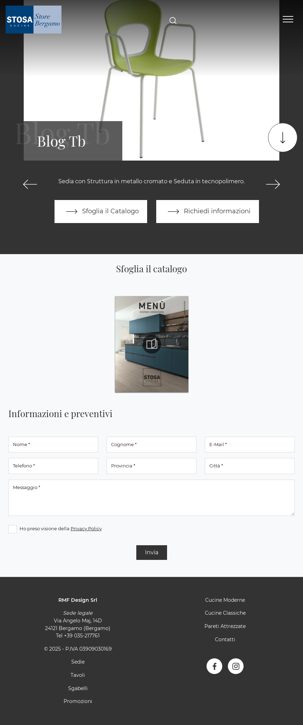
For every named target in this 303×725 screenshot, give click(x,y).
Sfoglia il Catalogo (101, 211)
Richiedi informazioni (208, 211)
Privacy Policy (86, 528)
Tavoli (78, 675)
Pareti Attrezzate (225, 626)
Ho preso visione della (61, 528)
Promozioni (78, 701)
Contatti (225, 639)
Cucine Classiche (225, 613)
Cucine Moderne (225, 600)
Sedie (78, 662)
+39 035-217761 (82, 635)
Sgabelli (78, 688)
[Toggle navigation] (288, 19)
